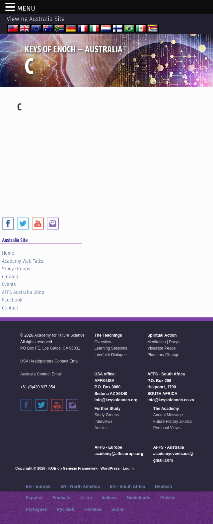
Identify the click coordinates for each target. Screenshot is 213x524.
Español (34, 497)
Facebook (12, 299)
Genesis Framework (80, 468)
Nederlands (138, 497)
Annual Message (168, 415)
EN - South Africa (127, 486)
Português (36, 509)
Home (8, 253)
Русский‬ (66, 509)
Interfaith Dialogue (111, 355)
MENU (26, 8)
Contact (10, 307)
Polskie (168, 497)
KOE (52, 468)
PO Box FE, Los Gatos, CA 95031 (50, 348)
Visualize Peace (161, 348)
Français (61, 497)
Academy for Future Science (59, 335)
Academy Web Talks (22, 261)
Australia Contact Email (41, 374)
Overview (103, 342)
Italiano (109, 497)
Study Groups (16, 268)
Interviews (103, 421)
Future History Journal (172, 421)
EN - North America (80, 486)
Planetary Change (163, 355)
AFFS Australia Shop (23, 292)
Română (92, 509)
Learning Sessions (111, 348)
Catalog (10, 276)
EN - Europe (38, 486)
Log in (128, 468)
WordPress (110, 468)
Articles (101, 428)
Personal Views (167, 428)
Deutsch (163, 486)
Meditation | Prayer (164, 342)
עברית (86, 497)
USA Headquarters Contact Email (49, 361)
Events (9, 284)
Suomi (118, 509)
